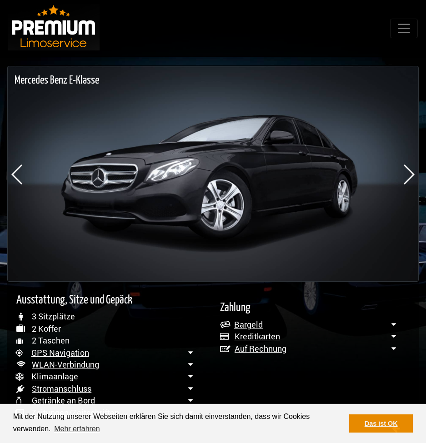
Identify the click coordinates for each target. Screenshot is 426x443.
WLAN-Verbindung (65, 364)
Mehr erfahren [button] (77, 429)
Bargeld (248, 324)
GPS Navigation (60, 352)
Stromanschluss (61, 388)
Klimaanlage (54, 376)
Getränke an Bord (63, 400)
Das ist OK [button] (381, 423)
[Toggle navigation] (404, 29)
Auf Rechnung (260, 348)
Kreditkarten (257, 336)
